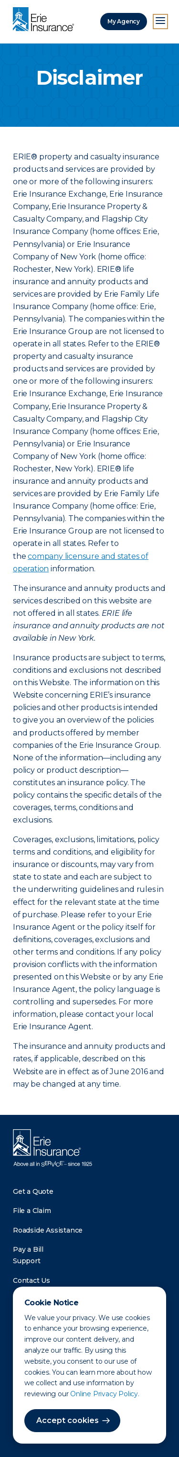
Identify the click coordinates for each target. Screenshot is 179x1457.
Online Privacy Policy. (104, 1394)
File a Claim (32, 1210)
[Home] (46, 20)
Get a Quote (33, 1191)
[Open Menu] (160, 21)
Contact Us (31, 1280)
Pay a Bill (28, 1249)
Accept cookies (67, 1420)
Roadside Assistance (48, 1230)
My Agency (123, 21)
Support (27, 1261)
